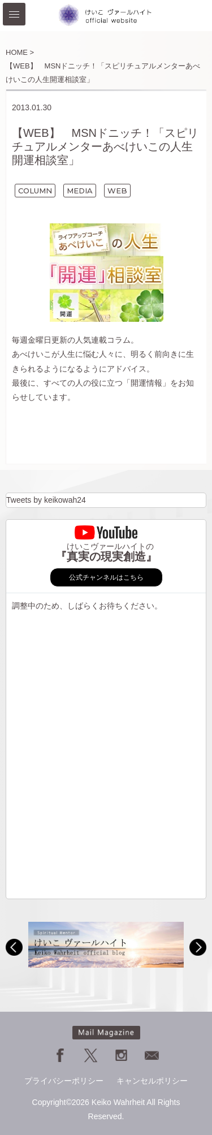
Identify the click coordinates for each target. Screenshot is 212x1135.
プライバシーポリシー (63, 1080)
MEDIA (80, 190)
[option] (106, 945)
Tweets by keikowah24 (46, 499)
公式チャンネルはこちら (106, 577)
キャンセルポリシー (152, 1080)
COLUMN (35, 190)
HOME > (20, 52)
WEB (117, 190)
